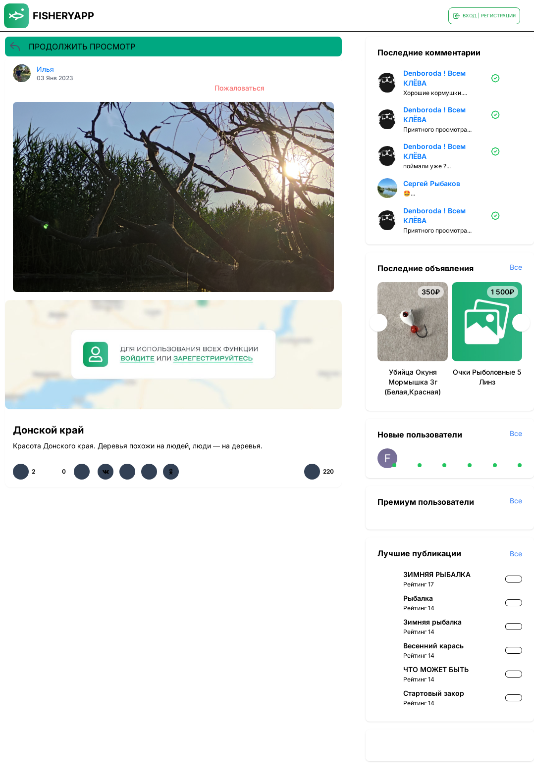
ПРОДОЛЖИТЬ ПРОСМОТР (72, 46)
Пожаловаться (239, 88)
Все (516, 267)
